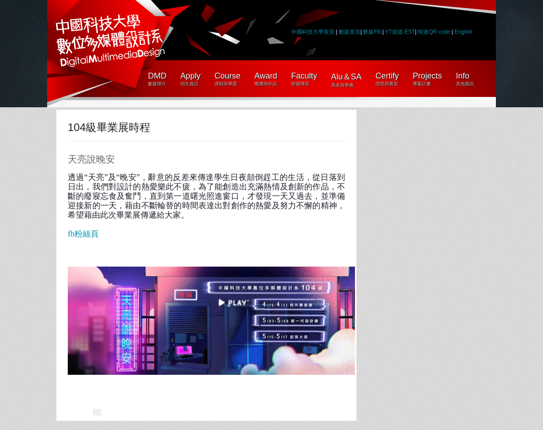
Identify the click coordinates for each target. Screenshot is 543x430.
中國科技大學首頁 (312, 32)
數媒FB (372, 32)
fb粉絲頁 (83, 233)
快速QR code (434, 32)
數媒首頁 (349, 32)
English (463, 32)
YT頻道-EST (400, 32)
